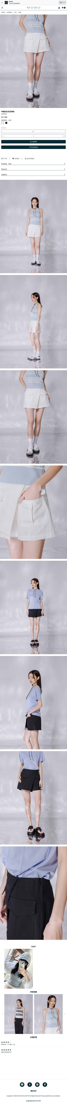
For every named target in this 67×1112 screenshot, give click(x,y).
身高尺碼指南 (29, 158)
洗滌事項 (4, 174)
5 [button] (35, 107)
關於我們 (33, 1091)
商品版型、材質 (6, 164)
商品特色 (4, 169)
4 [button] (32, 107)
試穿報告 (15, 158)
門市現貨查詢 (33, 147)
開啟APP (62, 2)
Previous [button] (3, 1014)
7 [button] (41, 107)
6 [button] (38, 107)
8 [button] (44, 107)
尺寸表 (4, 158)
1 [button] (23, 107)
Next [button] (64, 1014)
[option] (33, 61)
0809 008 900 (36, 1101)
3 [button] (29, 107)
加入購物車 (33, 142)
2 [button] (26, 107)
